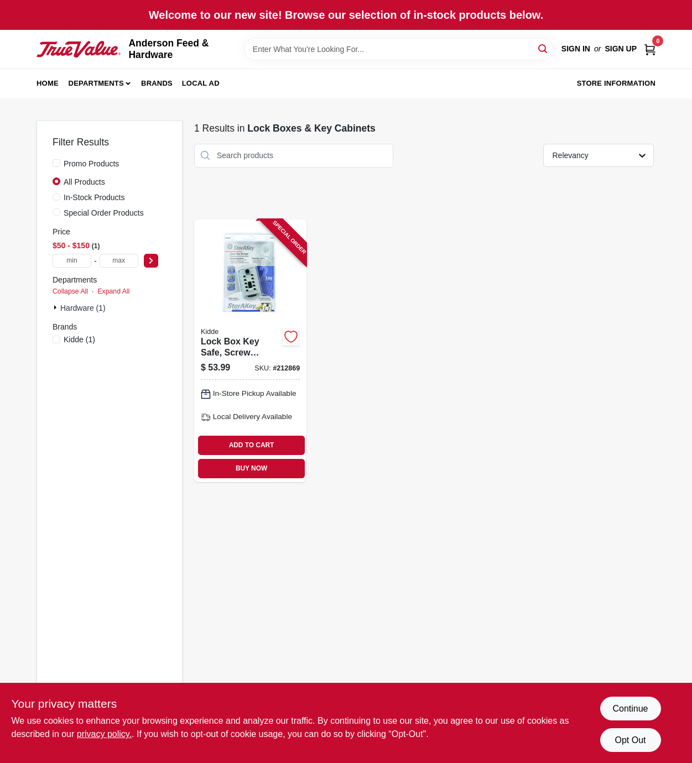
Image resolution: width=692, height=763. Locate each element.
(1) (79, 339)
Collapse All (70, 291)
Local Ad (201, 83)
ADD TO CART (251, 445)
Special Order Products (104, 213)
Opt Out (630, 740)
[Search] (543, 48)
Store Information (616, 83)
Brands (157, 83)
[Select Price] (151, 261)
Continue (630, 708)
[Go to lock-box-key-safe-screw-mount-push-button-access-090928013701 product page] (250, 351)
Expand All (113, 291)
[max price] (119, 261)
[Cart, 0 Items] (649, 49)
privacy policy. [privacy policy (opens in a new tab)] (104, 734)
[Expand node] (56, 307)
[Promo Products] (56, 163)
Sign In (575, 48)
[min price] (72, 261)
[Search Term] (399, 49)
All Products (84, 182)
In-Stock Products (94, 197)
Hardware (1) (83, 308)
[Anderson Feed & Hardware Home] (79, 49)
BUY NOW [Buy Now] (251, 468)
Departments (96, 83)
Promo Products (91, 163)
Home (48, 83)
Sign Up (621, 48)
